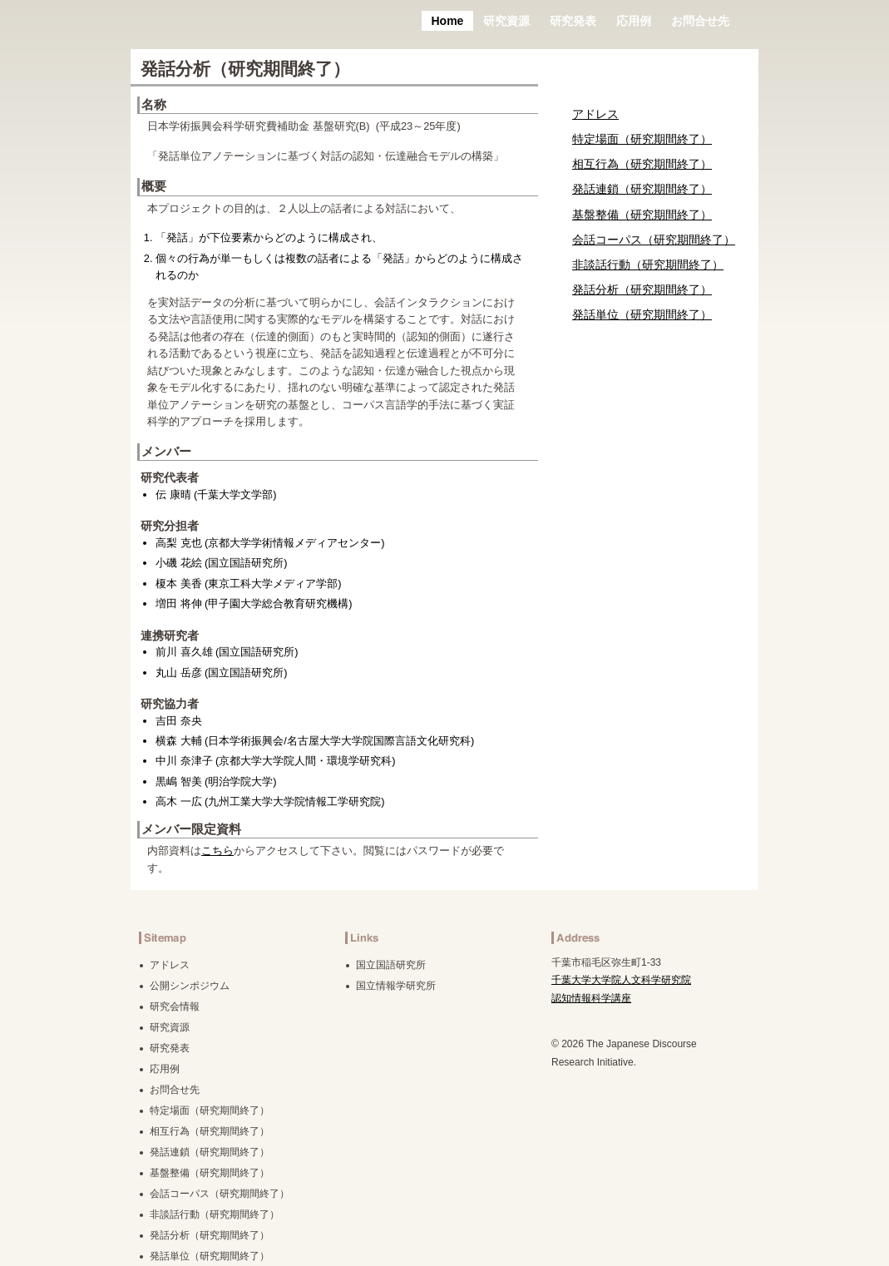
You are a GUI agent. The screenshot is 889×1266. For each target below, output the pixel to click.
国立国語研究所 (391, 965)
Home (448, 20)
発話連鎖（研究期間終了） (642, 188)
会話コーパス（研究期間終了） (653, 239)
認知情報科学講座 (591, 998)
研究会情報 (175, 1006)
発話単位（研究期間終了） (642, 314)
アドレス (595, 114)
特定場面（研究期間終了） (642, 139)
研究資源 (506, 20)
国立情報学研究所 (396, 986)
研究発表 (573, 20)
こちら (217, 850)
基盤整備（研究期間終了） (642, 214)
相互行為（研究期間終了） (642, 164)
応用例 (633, 20)
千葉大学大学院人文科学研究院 (621, 980)
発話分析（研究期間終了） (642, 289)
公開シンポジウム (190, 986)
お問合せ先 (700, 20)
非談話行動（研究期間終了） (648, 264)
